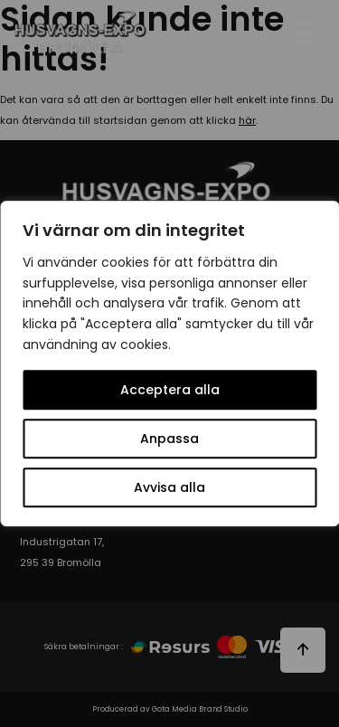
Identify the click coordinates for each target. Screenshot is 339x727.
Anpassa (169, 439)
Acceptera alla (170, 390)
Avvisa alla (169, 487)
